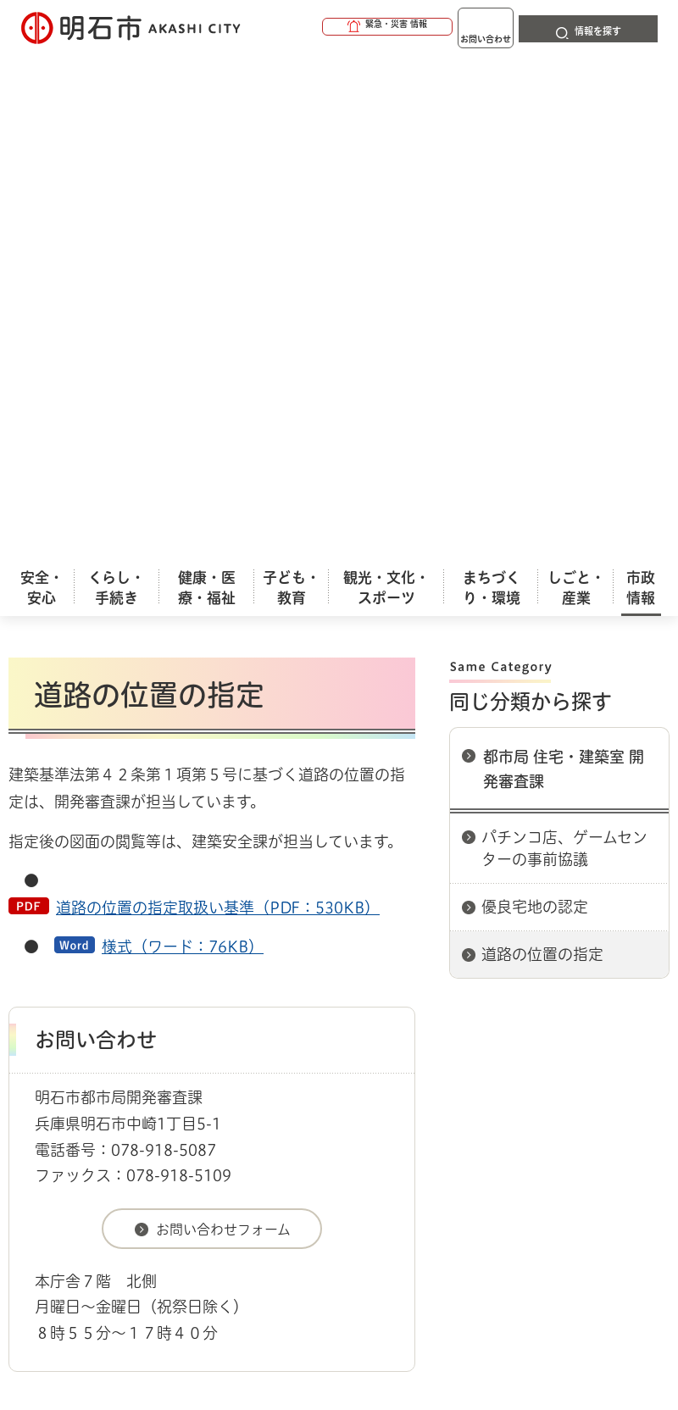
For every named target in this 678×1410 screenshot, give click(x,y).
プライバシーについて (154, 1069)
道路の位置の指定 (542, 488)
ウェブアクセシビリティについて (382, 1042)
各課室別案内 (346, 963)
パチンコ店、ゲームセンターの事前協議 (564, 382)
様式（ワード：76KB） (183, 480)
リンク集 (321, 1069)
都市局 (414, 963)
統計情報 (470, 1278)
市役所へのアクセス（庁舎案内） (208, 963)
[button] (322, 27)
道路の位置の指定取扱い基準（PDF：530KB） (218, 441)
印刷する (376, 139)
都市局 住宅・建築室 (506, 963)
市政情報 (81, 963)
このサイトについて (148, 1042)
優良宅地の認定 (534, 440)
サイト (442, 1069)
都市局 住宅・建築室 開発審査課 (563, 303)
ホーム (25, 963)
